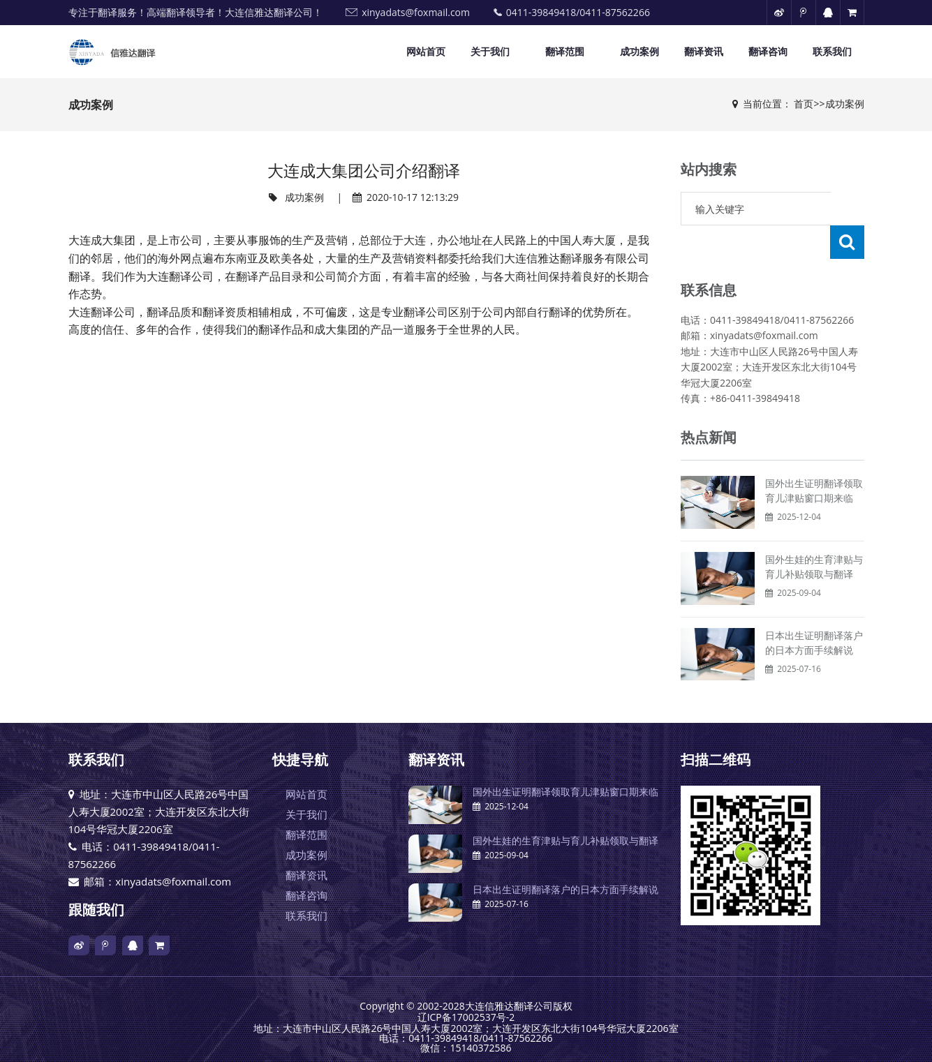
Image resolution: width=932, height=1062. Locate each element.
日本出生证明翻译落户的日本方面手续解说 (565, 855)
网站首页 (425, 51)
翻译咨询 (767, 51)
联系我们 (832, 51)
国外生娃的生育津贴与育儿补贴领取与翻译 (565, 807)
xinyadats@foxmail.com (416, 12)
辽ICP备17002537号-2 (466, 982)
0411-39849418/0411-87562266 (578, 12)
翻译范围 (564, 51)
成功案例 (639, 51)
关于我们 (490, 51)
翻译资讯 (703, 51)
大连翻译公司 (180, 277)
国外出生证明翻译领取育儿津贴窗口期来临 (565, 758)
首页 (803, 103)
